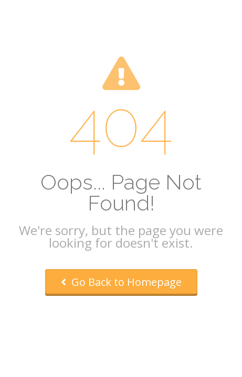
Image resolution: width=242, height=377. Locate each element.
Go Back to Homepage (121, 282)
